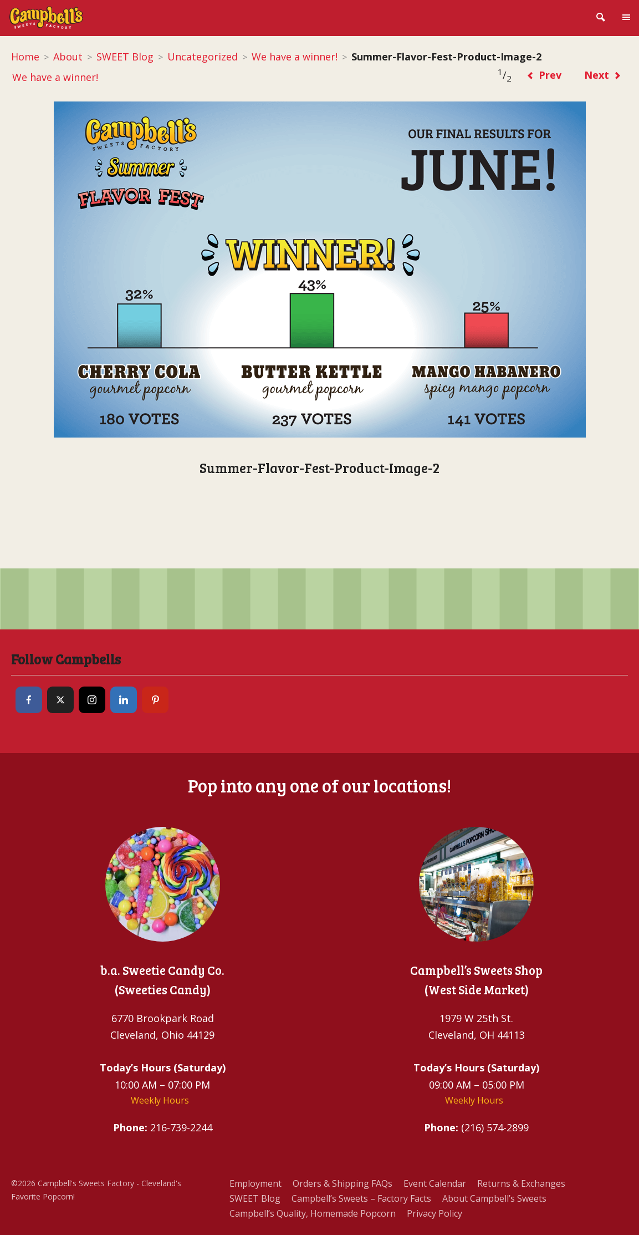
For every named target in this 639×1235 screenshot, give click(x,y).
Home (25, 56)
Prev (543, 75)
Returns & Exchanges (521, 1183)
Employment (255, 1183)
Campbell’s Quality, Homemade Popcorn (312, 1213)
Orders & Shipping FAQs (342, 1183)
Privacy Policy (434, 1213)
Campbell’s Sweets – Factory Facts (361, 1198)
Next (602, 75)
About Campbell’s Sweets (494, 1198)
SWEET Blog (125, 56)
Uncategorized (202, 56)
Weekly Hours (160, 1100)
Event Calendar (434, 1183)
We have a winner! (295, 56)
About (68, 56)
